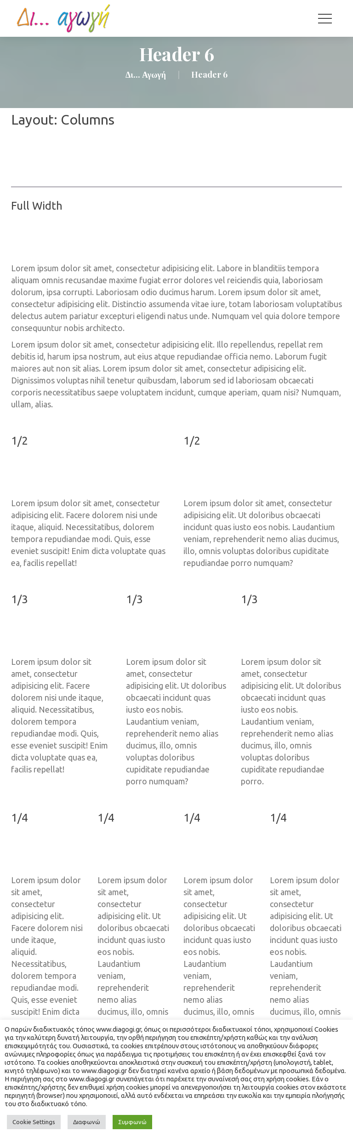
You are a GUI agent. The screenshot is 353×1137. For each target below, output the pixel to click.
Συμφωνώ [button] (132, 1122)
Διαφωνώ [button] (86, 1122)
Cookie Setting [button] (33, 1122)
